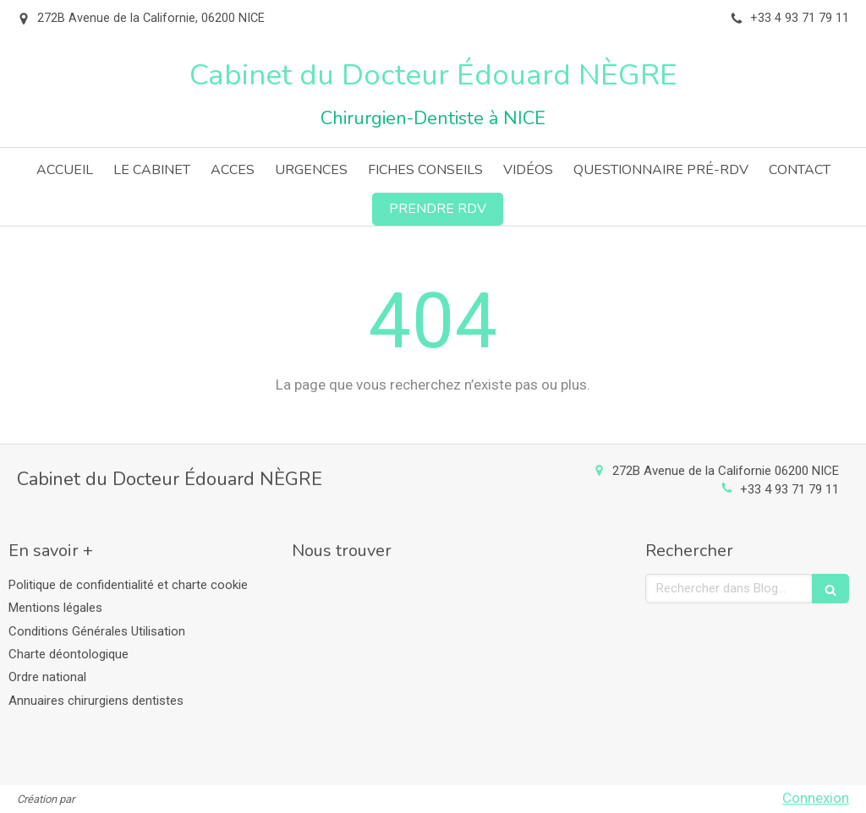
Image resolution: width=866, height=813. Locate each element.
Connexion (815, 797)
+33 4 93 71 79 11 (789, 489)
